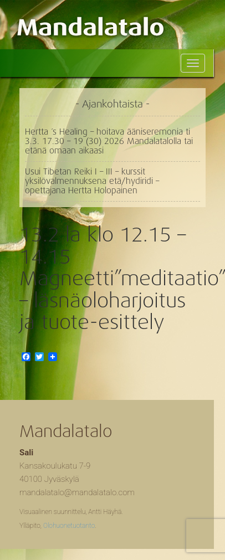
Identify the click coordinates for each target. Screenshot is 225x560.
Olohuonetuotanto (69, 526)
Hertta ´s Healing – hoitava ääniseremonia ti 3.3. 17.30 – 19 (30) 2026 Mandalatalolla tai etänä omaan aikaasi (109, 141)
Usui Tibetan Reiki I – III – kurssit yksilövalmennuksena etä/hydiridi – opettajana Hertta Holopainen (92, 181)
